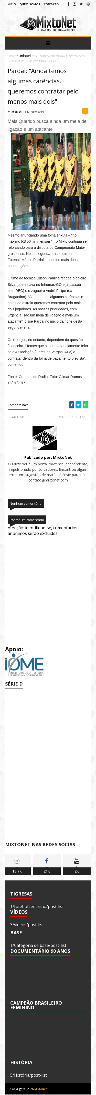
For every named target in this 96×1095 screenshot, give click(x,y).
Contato (51, 4)
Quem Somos (29, 4)
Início (11, 4)
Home (12, 56)
